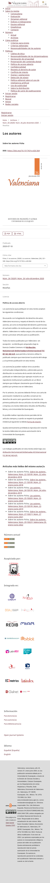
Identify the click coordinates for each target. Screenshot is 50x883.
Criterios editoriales (19, 45)
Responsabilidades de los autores (26, 48)
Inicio (7, 8)
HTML (18, 233)
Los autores (35, 487)
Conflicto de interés (19, 72)
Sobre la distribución (20, 88)
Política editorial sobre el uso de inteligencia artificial (25, 81)
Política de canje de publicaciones (26, 91)
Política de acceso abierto (22, 64)
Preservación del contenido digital (26, 61)
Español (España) (11, 750)
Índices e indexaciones (21, 21)
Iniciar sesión (11, 93)
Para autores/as (10, 720)
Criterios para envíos (20, 43)
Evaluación (15, 16)
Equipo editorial (18, 24)
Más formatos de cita (13, 266)
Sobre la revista (12, 11)
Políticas (9, 51)
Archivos (14, 37)
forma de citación (34, 422)
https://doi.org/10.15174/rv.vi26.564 (23, 150)
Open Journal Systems (14, 735)
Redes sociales (11, 104)
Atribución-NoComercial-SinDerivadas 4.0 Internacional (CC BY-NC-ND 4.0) (24, 350)
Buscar (8, 99)
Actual (13, 35)
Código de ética (18, 53)
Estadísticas (16, 27)
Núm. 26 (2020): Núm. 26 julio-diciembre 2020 (21, 123)
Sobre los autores (38, 471)
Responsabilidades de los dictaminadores (29, 56)
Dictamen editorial (19, 19)
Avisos (8, 101)
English (7, 754)
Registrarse (10, 96)
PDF (8, 233)
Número (9, 32)
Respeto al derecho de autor (23, 69)
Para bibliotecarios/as (12, 724)
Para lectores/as (10, 716)
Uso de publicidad (19, 85)
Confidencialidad (18, 67)
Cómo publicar (11, 40)
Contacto (15, 29)
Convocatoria (16, 13)
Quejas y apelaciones (20, 75)
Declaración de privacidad (22, 59)
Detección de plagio (19, 77)
